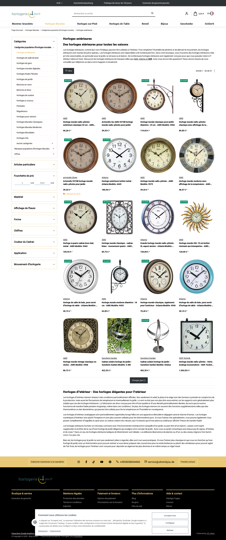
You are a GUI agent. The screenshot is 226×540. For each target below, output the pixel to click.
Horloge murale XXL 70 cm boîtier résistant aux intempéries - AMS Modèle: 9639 (194, 245)
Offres (17, 154)
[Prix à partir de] (22, 183)
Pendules (21, 106)
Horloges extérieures (26, 52)
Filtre (68, 71)
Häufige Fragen (173, 498)
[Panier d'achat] (199, 13)
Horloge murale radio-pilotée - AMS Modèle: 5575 (156, 182)
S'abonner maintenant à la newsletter (47, 462)
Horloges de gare (24, 63)
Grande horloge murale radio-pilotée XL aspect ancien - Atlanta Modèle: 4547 (157, 245)
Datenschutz (53, 531)
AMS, (136, 59)
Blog (134, 498)
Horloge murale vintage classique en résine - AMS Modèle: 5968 (79, 363)
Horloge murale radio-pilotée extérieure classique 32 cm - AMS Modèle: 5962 (78, 124)
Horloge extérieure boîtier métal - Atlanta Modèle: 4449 (117, 182)
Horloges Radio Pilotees (27, 74)
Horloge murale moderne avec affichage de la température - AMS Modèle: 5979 (194, 183)
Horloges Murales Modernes (29, 127)
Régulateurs (22, 111)
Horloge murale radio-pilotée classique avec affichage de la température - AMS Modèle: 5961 (194, 124)
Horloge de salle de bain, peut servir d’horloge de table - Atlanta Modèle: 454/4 (79, 304)
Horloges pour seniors (26, 117)
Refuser (172, 530)
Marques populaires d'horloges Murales (31, 149)
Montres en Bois (24, 90)
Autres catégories (24, 143)
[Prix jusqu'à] (42, 183)
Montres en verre (24, 84)
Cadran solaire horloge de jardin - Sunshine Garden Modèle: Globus (155, 363)
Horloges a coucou (25, 100)
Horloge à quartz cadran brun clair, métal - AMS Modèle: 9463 (78, 244)
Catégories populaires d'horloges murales (32, 47)
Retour (169, 506)
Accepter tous (172, 516)
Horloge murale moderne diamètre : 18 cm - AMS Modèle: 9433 (119, 304)
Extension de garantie (21, 498)
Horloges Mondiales (25, 133)
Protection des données (73, 498)
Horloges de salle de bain (28, 58)
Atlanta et (143, 59)
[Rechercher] (110, 14)
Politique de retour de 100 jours (118, 3)
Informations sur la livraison (109, 502)
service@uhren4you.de (159, 461)
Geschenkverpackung (83, 3)
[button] (186, 13)
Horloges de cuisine (25, 95)
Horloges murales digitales (28, 69)
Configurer (171, 523)
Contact (169, 502)
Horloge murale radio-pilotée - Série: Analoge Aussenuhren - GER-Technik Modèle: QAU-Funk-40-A (196, 363)
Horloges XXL (23, 138)
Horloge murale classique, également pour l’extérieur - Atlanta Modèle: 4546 (158, 304)
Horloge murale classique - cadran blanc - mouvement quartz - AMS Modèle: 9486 (117, 245)
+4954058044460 (128, 461)
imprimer (67, 506)
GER (150, 59)
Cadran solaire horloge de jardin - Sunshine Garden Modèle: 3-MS (117, 363)
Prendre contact (188, 462)
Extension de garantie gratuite (157, 3)
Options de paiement (106, 498)
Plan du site (137, 506)
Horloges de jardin (25, 79)
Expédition (78, 536)
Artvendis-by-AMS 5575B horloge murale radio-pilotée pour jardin (117, 123)
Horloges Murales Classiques (29, 122)
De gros (135, 502)
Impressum (41, 531)
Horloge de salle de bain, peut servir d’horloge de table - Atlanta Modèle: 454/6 (195, 304)
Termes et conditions (72, 502)
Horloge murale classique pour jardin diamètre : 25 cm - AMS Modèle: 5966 (157, 123)
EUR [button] (57, 3)
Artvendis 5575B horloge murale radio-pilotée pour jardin (78, 182)
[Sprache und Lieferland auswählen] (210, 14)
